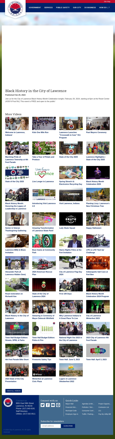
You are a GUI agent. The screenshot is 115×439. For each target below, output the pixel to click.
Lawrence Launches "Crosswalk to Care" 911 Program (70, 135)
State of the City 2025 (68, 157)
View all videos (14, 391)
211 (99, 411)
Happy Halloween (93, 228)
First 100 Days (65, 294)
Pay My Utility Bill (104, 414)
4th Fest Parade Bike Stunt (17, 359)
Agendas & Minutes (89, 404)
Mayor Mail (69, 404)
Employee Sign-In (72, 414)
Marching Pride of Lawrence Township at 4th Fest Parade (16, 159)
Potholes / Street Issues (90, 407)
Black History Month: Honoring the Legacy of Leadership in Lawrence (15, 206)
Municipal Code (71, 411)
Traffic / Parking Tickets (90, 414)
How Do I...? (104, 8)
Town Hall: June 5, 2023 (69, 359)
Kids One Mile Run (40, 132)
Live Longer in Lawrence (43, 181)
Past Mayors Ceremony (96, 132)
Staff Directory (22, 411)
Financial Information (73, 407)
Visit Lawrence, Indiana (69, 203)
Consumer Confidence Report (92, 411)
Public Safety (63, 8)
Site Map (107, 1)
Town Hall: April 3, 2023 (96, 359)
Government (35, 8)
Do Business (90, 8)
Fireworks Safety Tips (41, 359)
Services (48, 8)
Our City (77, 8)
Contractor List (103, 407)
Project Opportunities (106, 404)
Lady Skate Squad (67, 228)
